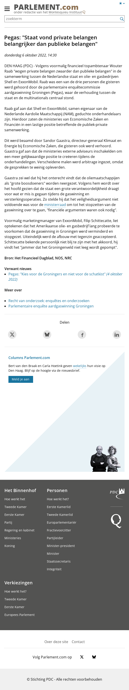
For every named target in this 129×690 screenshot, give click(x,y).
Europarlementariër (61, 522)
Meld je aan (20, 379)
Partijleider (55, 538)
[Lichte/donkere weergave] (123, 4)
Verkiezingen (18, 582)
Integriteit (54, 569)
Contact (78, 641)
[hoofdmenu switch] (7, 10)
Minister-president (61, 546)
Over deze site (56, 641)
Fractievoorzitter (59, 530)
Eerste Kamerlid (59, 507)
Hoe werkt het (14, 499)
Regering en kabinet (19, 530)
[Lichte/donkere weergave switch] (123, 3)
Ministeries (12, 538)
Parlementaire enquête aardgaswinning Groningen (51, 306)
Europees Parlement (19, 615)
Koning (9, 546)
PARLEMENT (46, 7)
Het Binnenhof (20, 490)
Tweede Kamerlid (60, 514)
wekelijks (79, 366)
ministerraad (55, 204)
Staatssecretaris (59, 561)
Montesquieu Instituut (65, 12)
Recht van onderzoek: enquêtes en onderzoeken (48, 300)
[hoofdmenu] (7, 10)
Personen (57, 490)
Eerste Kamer (14, 514)
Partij (8, 522)
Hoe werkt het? (58, 499)
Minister (53, 553)
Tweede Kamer (15, 507)
